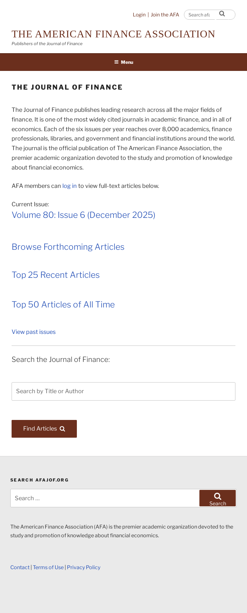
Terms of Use (48, 567)
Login (139, 15)
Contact (20, 567)
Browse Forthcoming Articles (68, 247)
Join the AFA (165, 15)
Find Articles (50, 428)
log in (69, 185)
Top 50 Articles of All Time (63, 304)
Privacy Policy (83, 567)
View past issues (34, 331)
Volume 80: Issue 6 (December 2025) (83, 215)
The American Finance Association (113, 34)
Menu (123, 62)
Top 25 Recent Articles (56, 275)
